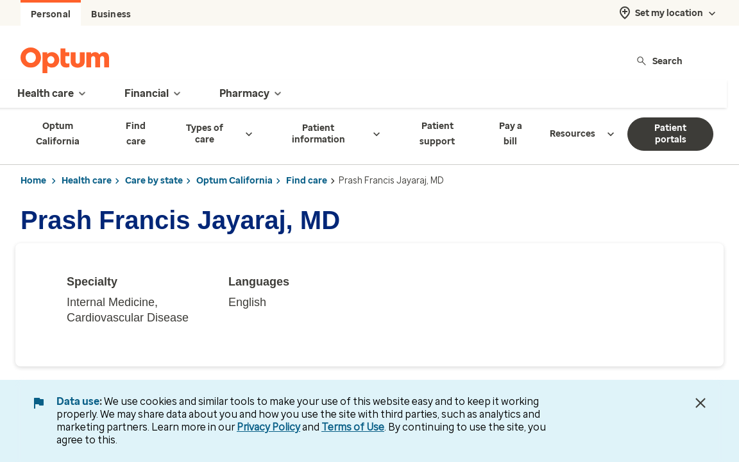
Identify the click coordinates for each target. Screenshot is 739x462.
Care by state (154, 180)
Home (33, 180)
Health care (87, 180)
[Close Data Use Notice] (700, 403)
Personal (51, 14)
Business (111, 14)
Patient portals (670, 134)
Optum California (234, 180)
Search (659, 61)
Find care (306, 180)
